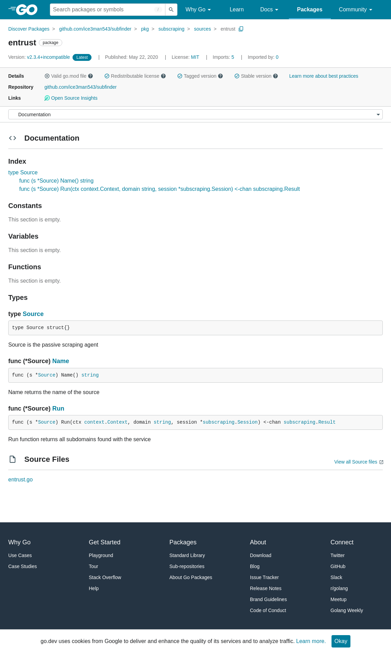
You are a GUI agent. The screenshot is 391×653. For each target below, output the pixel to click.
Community (356, 10)
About (258, 542)
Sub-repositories (187, 566)
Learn (237, 9)
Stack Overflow (105, 577)
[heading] (29, 9)
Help (94, 588)
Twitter (337, 555)
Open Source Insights (70, 98)
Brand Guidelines (268, 599)
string (90, 375)
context (94, 422)
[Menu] (195, 114)
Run (58, 408)
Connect (342, 542)
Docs (270, 10)
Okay (341, 641)
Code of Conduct (268, 610)
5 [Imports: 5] (224, 57)
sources (202, 29)
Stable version (256, 76)
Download (260, 555)
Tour (93, 566)
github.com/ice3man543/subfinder (95, 29)
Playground (101, 555)
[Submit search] (171, 9)
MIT (195, 57)
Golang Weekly (346, 610)
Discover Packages (29, 29)
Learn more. (311, 641)
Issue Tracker (264, 577)
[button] (47, 76)
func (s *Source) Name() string (56, 181)
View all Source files (355, 462)
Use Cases (20, 555)
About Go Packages (191, 577)
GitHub (338, 566)
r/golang (339, 588)
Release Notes (266, 588)
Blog (255, 566)
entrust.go (20, 479)
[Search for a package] (107, 9)
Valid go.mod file (68, 76)
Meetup (338, 599)
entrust (227, 29)
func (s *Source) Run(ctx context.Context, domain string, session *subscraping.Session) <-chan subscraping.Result (159, 189)
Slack (336, 577)
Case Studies (22, 566)
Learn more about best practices (323, 76)
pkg (145, 29)
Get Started (104, 542)
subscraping (172, 29)
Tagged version (200, 76)
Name (60, 361)
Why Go (199, 10)
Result (327, 422)
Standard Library (187, 555)
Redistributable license (135, 76)
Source (33, 314)
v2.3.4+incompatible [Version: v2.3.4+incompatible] (39, 57)
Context (117, 422)
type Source (22, 172)
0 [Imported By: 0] (263, 57)
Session (247, 422)
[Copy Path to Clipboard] (241, 29)
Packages (310, 9)
